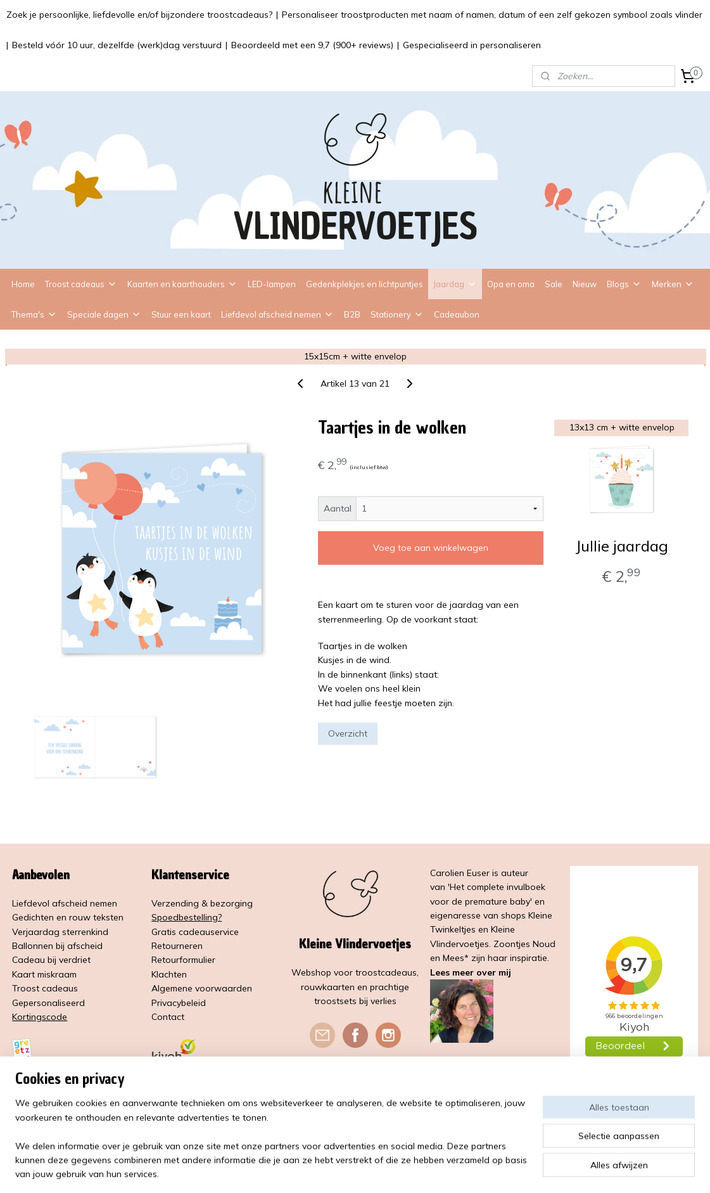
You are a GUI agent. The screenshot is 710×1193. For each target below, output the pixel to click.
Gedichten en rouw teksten (68, 917)
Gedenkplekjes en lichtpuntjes (364, 284)
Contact (167, 1016)
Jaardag (455, 284)
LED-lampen (272, 284)
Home (23, 284)
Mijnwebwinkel (495, 1169)
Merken (673, 284)
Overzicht (347, 733)
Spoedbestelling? (186, 917)
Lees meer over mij (470, 972)
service (224, 932)
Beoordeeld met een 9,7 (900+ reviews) (312, 45)
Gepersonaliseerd (48, 1003)
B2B (352, 314)
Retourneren (177, 945)
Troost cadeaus (81, 284)
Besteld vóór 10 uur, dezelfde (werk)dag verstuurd (117, 45)
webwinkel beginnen (393, 1169)
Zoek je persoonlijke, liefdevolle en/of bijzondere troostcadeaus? (139, 14)
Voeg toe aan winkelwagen (430, 547)
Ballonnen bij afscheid (57, 945)
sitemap (326, 1169)
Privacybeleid (178, 1003)
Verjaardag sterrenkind (60, 932)
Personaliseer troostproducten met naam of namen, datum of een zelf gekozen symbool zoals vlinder (492, 14)
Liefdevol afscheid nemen (277, 314)
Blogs (624, 284)
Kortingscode (39, 1016)
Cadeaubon (456, 314)
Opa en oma (511, 284)
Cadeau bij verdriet (51, 959)
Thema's (34, 314)
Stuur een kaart (181, 314)
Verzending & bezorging (202, 903)
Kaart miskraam (44, 974)
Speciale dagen (104, 314)
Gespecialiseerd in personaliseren (472, 45)
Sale (553, 284)
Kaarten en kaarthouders (182, 284)
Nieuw (585, 284)
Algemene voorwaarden (201, 988)
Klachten (169, 974)
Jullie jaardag (621, 545)
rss (350, 1169)
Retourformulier (183, 959)
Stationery (397, 314)
